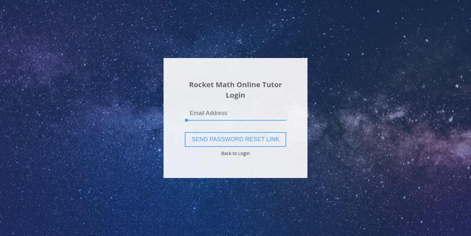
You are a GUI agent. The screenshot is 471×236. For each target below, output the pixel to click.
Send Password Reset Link (235, 139)
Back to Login (235, 153)
